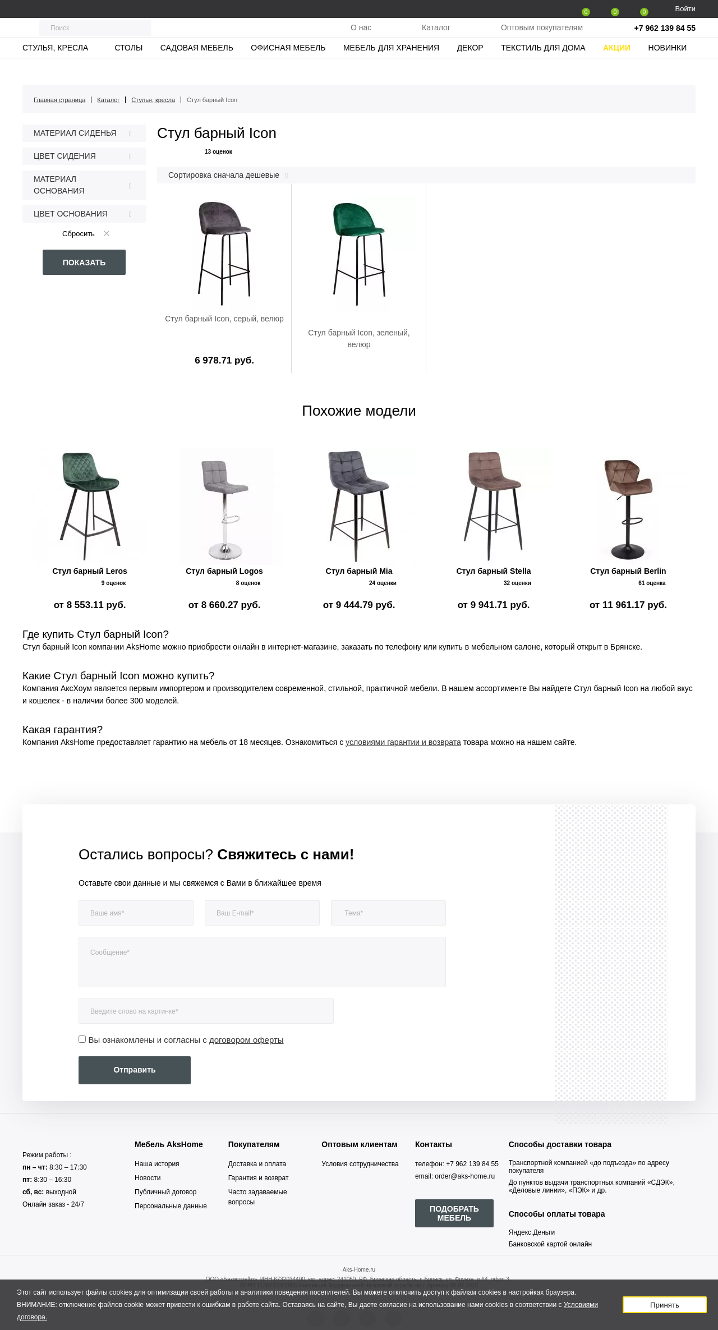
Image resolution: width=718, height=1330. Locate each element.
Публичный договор (165, 1192)
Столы (128, 70)
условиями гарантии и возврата (403, 742)
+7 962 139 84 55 (665, 39)
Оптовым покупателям (542, 38)
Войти (685, 8)
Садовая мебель (196, 70)
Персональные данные (171, 1206)
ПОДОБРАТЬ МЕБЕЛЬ (454, 1213)
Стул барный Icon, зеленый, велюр (359, 338)
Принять (664, 1305)
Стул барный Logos (224, 571)
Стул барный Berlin (628, 571)
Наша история (157, 1164)
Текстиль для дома (543, 70)
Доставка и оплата (257, 1164)
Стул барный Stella (494, 571)
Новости (147, 1178)
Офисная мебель (288, 70)
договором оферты (246, 1039)
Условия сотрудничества (359, 1164)
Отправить (134, 1069)
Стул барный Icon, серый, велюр (224, 318)
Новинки (667, 70)
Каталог (436, 38)
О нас (361, 38)
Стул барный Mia (359, 571)
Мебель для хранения (391, 70)
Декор (470, 70)
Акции (616, 70)
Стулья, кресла (55, 70)
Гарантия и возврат (258, 1178)
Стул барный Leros (89, 571)
